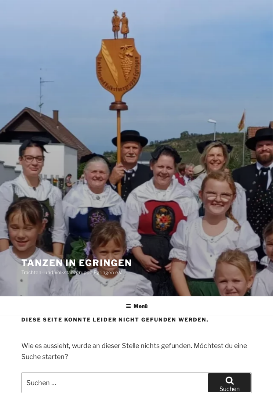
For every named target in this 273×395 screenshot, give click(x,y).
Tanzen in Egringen (76, 263)
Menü (137, 306)
